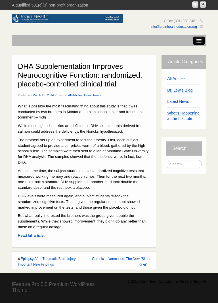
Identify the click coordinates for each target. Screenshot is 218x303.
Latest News (92, 95)
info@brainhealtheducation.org (173, 27)
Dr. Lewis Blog (179, 90)
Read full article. (31, 235)
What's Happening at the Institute (183, 116)
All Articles (75, 95)
